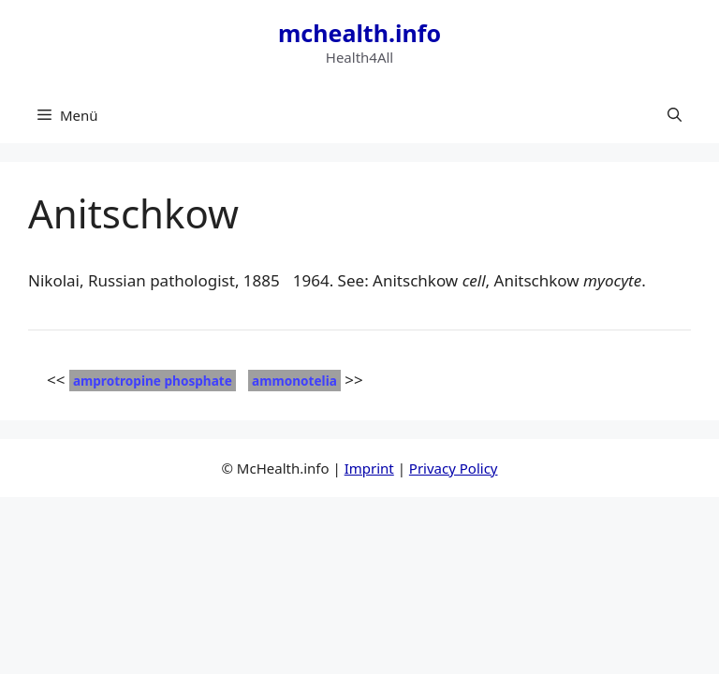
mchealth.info (359, 33)
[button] (674, 115)
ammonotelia (294, 380)
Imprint (369, 468)
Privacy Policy (453, 468)
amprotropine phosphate (152, 380)
